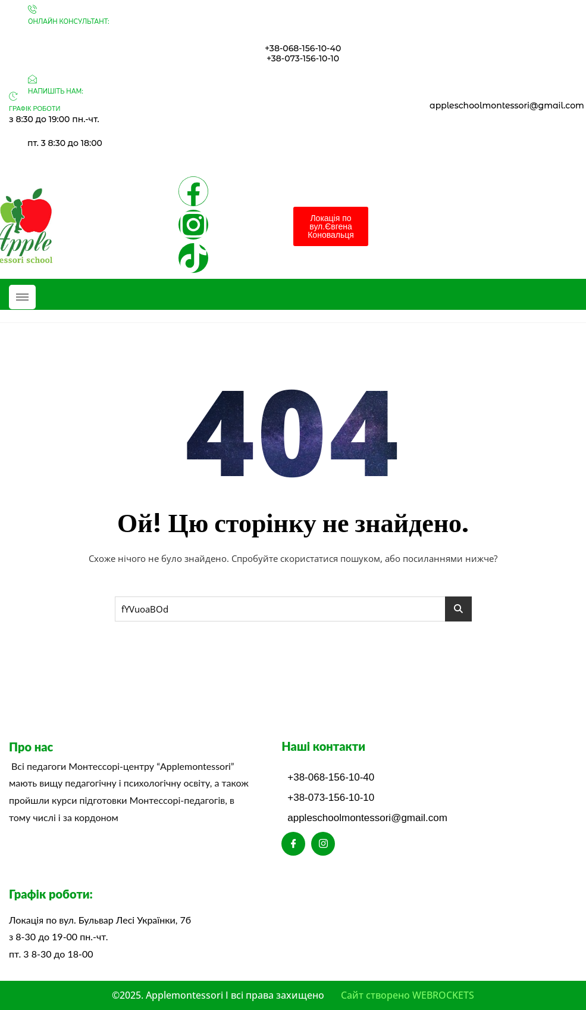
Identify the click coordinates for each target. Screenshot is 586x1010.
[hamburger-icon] (22, 297)
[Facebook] (293, 844)
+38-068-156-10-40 (303, 48)
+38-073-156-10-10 (303, 58)
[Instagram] (323, 844)
